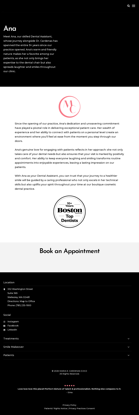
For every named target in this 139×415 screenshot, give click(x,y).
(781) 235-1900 (23, 305)
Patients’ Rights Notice (55, 408)
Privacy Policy (69, 405)
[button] (128, 6)
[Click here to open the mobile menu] (134, 6)
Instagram (13, 321)
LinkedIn (12, 329)
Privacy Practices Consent (82, 408)
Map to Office (27, 301)
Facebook (13, 325)
